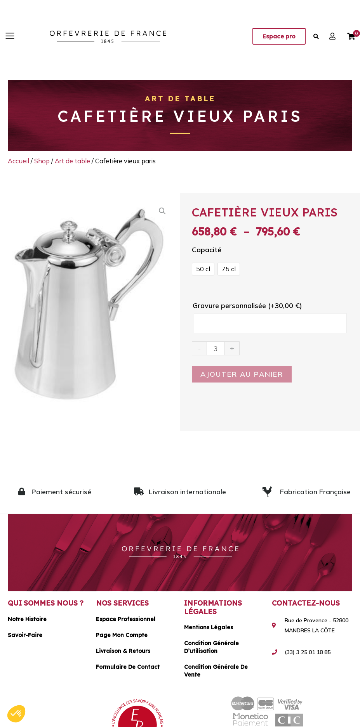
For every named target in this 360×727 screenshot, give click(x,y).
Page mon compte (122, 635)
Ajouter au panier (241, 374)
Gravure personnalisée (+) (247, 305)
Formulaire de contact (128, 666)
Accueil (18, 161)
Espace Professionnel (125, 619)
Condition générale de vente (216, 670)
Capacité (206, 249)
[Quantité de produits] (216, 348)
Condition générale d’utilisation (211, 647)
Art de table (180, 98)
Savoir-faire (25, 635)
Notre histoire (27, 619)
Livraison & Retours (123, 650)
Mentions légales (208, 627)
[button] (9, 36)
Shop (42, 161)
